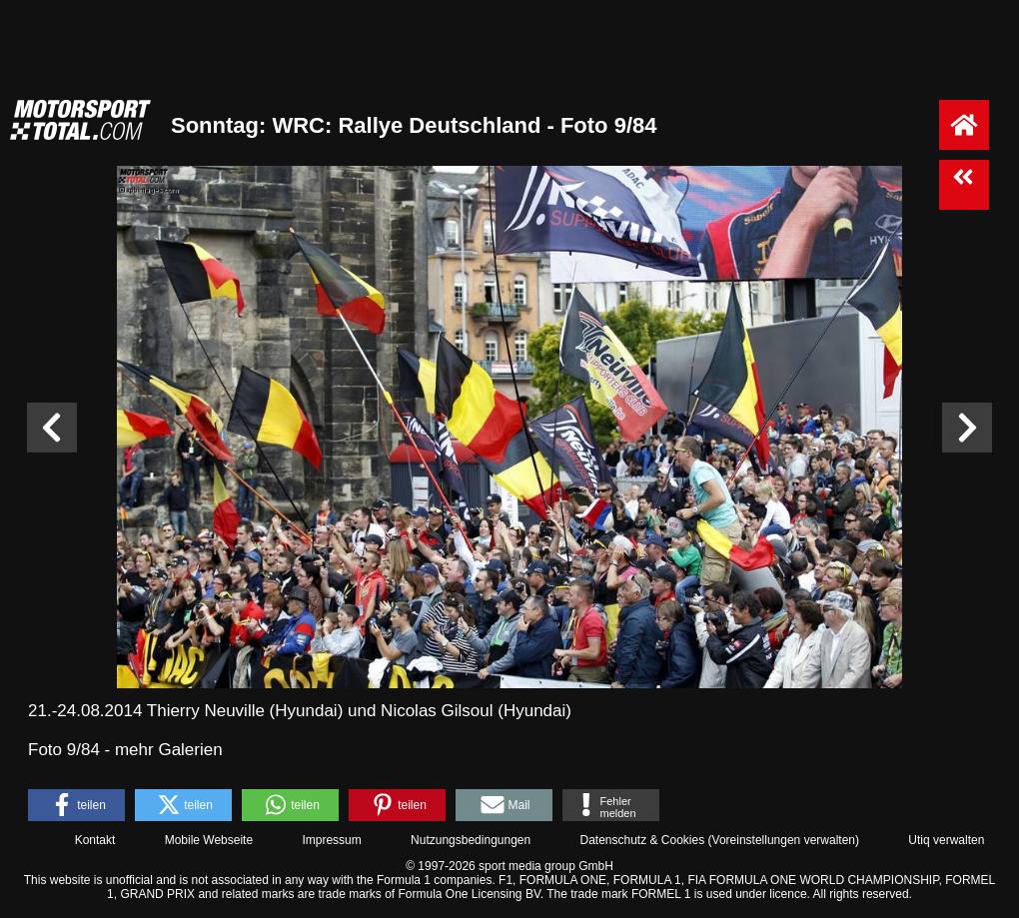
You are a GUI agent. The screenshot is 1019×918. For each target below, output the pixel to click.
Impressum (331, 840)
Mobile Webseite (209, 840)
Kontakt (95, 840)
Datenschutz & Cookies (641, 840)
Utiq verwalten (946, 840)
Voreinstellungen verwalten (783, 840)
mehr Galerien (169, 749)
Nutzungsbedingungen (470, 840)
